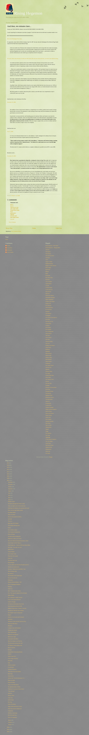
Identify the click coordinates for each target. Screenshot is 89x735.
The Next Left (48, 367)
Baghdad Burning (49, 263)
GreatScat (48, 325)
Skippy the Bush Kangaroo (51, 409)
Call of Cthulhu (49, 281)
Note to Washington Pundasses (14, 584)
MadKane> (48, 349)
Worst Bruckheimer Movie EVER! (15, 606)
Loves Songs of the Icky (13, 658)
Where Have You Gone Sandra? (14, 671)
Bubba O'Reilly (11, 595)
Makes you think (11, 680)
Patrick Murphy (11, 562)
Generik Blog (48, 323)
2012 (8, 469)
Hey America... (11, 573)
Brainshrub (48, 275)
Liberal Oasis (48, 347)
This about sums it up (12, 560)
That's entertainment (12, 632)
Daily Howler (48, 291)
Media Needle (48, 355)
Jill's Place (48, 339)
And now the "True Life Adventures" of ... (16, 678)
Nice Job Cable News (12, 715)
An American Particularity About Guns (16, 604)
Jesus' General (48, 337)
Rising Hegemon (24, 13)
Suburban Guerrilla (49, 421)
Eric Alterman (48, 305)
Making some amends (12, 630)
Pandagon (48, 385)
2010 (8, 473)
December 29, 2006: (11, 102)
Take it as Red (48, 425)
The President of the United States (15, 575)
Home (34, 228)
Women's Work (11, 695)
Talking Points (48, 427)
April (9, 499)
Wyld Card (48, 451)
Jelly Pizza (48, 335)
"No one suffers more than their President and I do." (18, 564)
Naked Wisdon (49, 361)
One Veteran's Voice (50, 379)
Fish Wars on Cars (49, 321)
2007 (8, 480)
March (9, 720)
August (9, 491)
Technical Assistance (12, 669)
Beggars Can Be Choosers (51, 265)
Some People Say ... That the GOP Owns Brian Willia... (19, 545)
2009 (8, 476)
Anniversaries (11, 676)
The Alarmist (48, 253)
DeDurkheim (9, 250)
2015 (8, 463)
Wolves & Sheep (11, 682)
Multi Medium (49, 359)
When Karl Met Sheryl (12, 623)
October (10, 486)
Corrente (47, 285)
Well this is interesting (12, 713)
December (10, 482)
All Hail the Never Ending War (14, 536)
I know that (10, 697)
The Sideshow (48, 433)
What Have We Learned (13, 556)
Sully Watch (48, 423)
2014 (8, 465)
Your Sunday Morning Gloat (14, 525)
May (9, 497)
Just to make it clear (12, 553)
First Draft (48, 319)
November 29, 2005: (11, 156)
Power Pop (48, 389)
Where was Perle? (11, 514)
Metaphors (10, 625)
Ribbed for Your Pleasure (13, 634)
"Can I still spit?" (11, 691)
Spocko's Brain (49, 411)
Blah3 (47, 273)
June (9, 495)
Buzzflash (48, 279)
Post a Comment (12, 222)
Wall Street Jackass (49, 445)
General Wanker (11, 551)
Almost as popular (11, 665)
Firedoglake (48, 315)
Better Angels (48, 267)
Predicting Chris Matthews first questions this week (18, 508)
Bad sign (10, 649)
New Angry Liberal (49, 365)
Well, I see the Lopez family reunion (15, 510)
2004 (8, 731)
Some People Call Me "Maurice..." (15, 542)
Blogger (50, 457)
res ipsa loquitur (10, 252)
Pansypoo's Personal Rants (51, 387)
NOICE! (9, 654)
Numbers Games (11, 501)
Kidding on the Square (50, 345)
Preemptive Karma (49, 391)
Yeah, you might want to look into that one (16, 505)
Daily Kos (48, 293)
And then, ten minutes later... (14, 566)
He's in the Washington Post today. (14, 38)
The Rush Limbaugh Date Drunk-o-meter (16, 503)
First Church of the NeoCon (51, 317)
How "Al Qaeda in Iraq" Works (14, 590)
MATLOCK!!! (11, 549)
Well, (9, 662)
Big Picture (48, 269)
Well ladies (10, 660)
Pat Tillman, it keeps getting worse (15, 645)
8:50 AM (12, 219)
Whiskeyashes (48, 449)
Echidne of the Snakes (50, 301)
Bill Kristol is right (12, 636)
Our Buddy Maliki (11, 512)
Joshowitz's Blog (49, 341)
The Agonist (48, 251)
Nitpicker (47, 369)
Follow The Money (12, 704)
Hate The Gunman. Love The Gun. (15, 641)
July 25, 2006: (10, 131)
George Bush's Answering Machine (15, 652)
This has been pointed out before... (15, 516)
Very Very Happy (49, 441)
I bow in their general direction (14, 599)
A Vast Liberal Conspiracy (51, 439)
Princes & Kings (11, 534)
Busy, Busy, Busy (49, 277)
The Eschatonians (49, 307)
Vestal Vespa (48, 443)
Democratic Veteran (50, 295)
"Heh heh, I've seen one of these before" (16, 689)
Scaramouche (48, 403)
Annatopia (48, 257)
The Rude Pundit (49, 399)
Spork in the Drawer (50, 413)
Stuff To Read (11, 699)
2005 (8, 729)
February (10, 722)
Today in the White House (13, 684)
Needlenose (48, 363)
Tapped (47, 429)
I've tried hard (11, 667)
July (9, 493)
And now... (10, 693)
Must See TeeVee (11, 647)
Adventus (47, 249)
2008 (8, 478)
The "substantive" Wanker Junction (15, 597)
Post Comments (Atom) (16, 231)
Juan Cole (48, 343)
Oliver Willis (48, 377)
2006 (8, 727)
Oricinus (47, 381)
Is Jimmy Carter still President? (14, 628)
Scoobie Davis (48, 405)
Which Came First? (12, 656)
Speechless (10, 619)
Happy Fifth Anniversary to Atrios (15, 706)
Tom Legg (48, 435)
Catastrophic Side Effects (13, 638)
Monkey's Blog (49, 357)
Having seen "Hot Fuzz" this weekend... (16, 610)
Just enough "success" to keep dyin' (15, 612)
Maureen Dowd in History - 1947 (15, 582)
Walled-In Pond (49, 447)
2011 (8, 471)
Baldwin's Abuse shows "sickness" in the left (17, 608)
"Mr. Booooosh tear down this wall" (15, 643)
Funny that (10, 558)
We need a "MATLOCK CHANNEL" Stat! (16, 569)
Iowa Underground (49, 331)
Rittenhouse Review (50, 397)
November (10, 484)
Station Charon (49, 415)
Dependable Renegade (50, 297)
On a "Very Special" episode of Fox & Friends (17, 593)
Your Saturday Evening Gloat (14, 532)
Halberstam (10, 580)
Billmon (47, 271)
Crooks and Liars (49, 289)
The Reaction (48, 393)
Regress (9, 614)
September (10, 488)
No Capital (48, 373)
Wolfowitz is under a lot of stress (14, 538)
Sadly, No (48, 401)
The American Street (50, 255)
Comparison (10, 710)
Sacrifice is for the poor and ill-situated (16, 617)
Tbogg (47, 431)
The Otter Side (49, 383)
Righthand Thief (49, 395)
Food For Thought (11, 601)
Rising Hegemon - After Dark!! (52, 245)
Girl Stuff (10, 519)
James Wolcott (49, 333)
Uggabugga (48, 437)
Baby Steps (10, 673)
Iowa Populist (48, 329)
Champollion (9, 247)
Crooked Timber (49, 287)
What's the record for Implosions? (15, 708)
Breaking (10, 586)
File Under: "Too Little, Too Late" (15, 547)
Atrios (47, 259)
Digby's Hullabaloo (49, 299)
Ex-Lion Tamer (49, 309)
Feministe (48, 311)
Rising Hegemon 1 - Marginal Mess (53, 247)
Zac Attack (48, 453)
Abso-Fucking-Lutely (12, 571)
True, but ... (10, 521)
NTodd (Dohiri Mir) (50, 375)
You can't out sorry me (12, 577)
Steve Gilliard (48, 419)
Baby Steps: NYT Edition (13, 523)
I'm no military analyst (12, 529)
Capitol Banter (49, 283)
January (10, 724)
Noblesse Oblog (49, 371)
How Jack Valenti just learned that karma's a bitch (18, 540)
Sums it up (10, 588)
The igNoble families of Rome (14, 686)
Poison (9, 527)
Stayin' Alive (48, 417)
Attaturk (8, 245)
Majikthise (48, 351)
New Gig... (10, 702)
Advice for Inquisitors (12, 717)
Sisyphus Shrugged (49, 407)
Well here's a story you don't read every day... (17, 621)
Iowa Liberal (48, 327)
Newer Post (9, 228)
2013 (8, 467)
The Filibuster (48, 313)
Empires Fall (48, 303)
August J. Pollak (49, 261)
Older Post (59, 228)
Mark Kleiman (49, 353)
